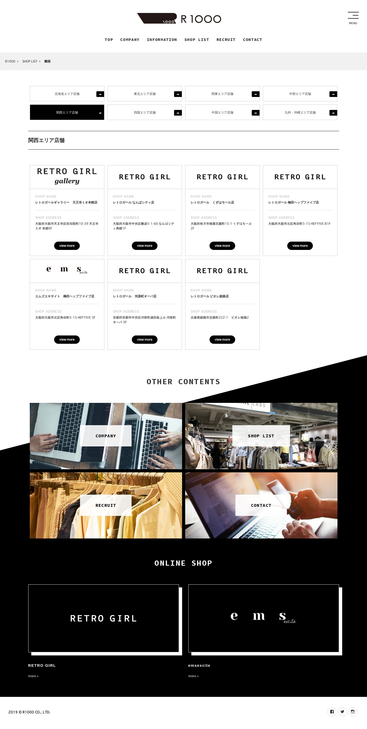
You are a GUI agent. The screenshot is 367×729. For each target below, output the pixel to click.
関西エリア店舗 (67, 113)
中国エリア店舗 (222, 113)
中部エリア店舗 (300, 94)
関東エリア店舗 (222, 94)
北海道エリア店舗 (67, 94)
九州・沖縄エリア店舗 (300, 113)
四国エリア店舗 (145, 113)
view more (67, 247)
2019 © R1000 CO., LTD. (29, 713)
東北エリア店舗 (145, 94)
